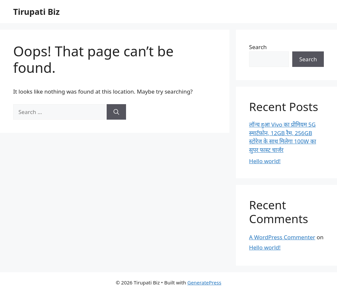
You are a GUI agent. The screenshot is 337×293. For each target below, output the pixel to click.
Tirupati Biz (36, 11)
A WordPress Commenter (282, 237)
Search (258, 47)
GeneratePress (204, 282)
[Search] (116, 112)
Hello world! (265, 161)
